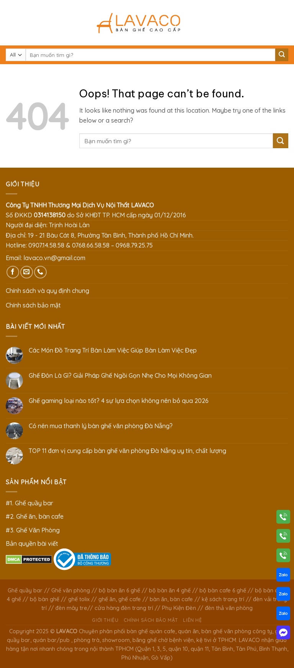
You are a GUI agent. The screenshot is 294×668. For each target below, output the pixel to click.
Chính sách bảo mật (33, 305)
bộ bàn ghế (44, 599)
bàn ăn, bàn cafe (171, 599)
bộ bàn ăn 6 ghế (119, 590)
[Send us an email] (26, 272)
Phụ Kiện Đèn (179, 608)
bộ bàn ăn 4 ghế (170, 590)
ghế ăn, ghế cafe (119, 599)
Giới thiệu (105, 620)
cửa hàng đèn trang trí (124, 608)
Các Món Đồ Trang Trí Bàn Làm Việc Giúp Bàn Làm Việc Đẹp (113, 350)
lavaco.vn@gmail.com (54, 258)
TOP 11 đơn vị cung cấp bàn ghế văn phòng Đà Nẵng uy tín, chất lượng (127, 450)
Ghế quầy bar (25, 590)
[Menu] (10, 22)
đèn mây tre (71, 608)
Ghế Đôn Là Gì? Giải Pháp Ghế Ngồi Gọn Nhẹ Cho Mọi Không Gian (120, 375)
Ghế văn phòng (70, 590)
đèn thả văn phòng (229, 608)
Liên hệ (192, 620)
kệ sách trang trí (223, 599)
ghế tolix (79, 599)
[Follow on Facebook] (13, 272)
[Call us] (40, 272)
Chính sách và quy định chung (47, 290)
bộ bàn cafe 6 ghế (222, 590)
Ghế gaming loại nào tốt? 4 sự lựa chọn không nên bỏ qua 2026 (119, 400)
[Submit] (281, 55)
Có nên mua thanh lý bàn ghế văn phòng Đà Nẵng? (101, 426)
